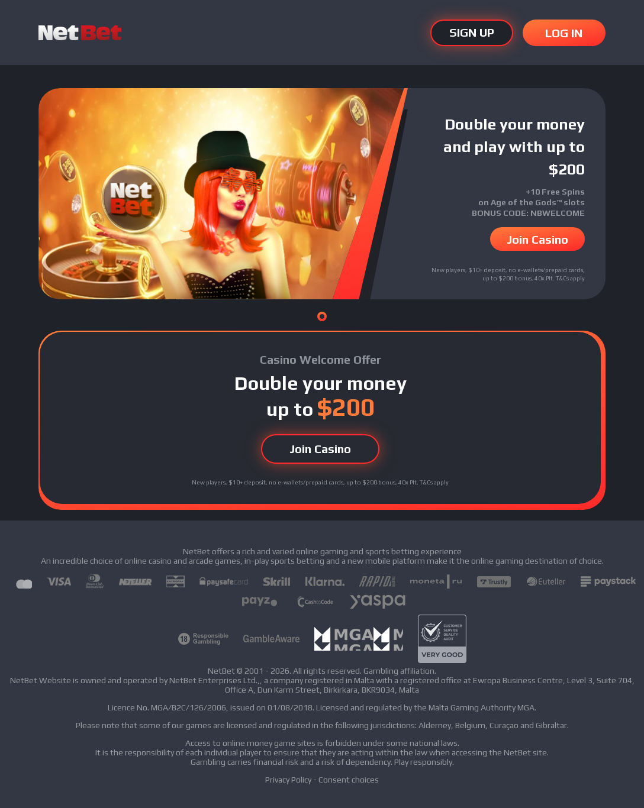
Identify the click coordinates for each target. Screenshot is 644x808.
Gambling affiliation (398, 671)
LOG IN (563, 32)
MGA (525, 707)
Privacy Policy (288, 779)
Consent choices (348, 779)
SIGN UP (471, 32)
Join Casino (537, 239)
